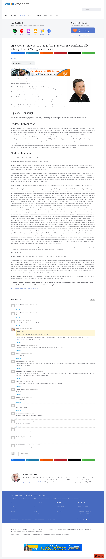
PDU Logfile (59, 511)
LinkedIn (57, 484)
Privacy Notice (51, 519)
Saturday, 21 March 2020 (32, 405)
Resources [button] (57, 15)
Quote (17, 309)
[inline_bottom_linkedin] (32, 460)
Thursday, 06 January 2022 (24, 437)
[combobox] (91, 9)
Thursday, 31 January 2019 (25, 397)
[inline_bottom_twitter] (74, 460)
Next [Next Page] (93, 294)
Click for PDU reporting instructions (80, 35)
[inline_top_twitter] (74, 53)
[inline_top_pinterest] (60, 53)
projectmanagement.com (29, 482)
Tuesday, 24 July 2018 (28, 361)
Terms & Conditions (26, 519)
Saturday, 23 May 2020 (28, 413)
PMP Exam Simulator (32, 68)
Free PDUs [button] (38, 15)
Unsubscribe (37, 513)
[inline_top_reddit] (46, 53)
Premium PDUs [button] (48, 15)
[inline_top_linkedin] (32, 53)
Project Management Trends (31, 288)
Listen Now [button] (22, 15)
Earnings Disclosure (39, 519)
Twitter (41, 484)
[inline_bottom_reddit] (46, 460)
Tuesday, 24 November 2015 (31, 304)
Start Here (13, 15)
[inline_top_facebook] (18, 53)
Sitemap (35, 509)
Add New (92, 299)
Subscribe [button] (30, 15)
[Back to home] (17, 4)
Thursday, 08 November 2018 (30, 389)
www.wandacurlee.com (41, 89)
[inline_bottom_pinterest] (60, 460)
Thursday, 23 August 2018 (36, 371)
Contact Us (14, 509)
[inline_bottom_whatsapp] (88, 460)
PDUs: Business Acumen (17, 288)
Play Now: (14, 58)
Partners (13, 511)
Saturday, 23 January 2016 (25, 320)
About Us (13, 506)
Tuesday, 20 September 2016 (31, 345)
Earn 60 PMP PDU (60, 509)
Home (6, 15)
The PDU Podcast (60, 506)
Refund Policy (14, 519)
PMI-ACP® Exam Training (84, 511)
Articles (35, 511)
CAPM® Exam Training (84, 513)
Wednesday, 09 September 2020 (36, 421)
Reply (20, 309)
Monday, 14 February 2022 (33, 445)
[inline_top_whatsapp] (88, 53)
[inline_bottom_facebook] (18, 460)
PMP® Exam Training (83, 506)
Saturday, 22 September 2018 (26, 381)
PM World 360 (41, 482)
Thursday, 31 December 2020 (28, 429)
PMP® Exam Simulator (83, 509)
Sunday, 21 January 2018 (26, 353)
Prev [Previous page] (13, 294)
